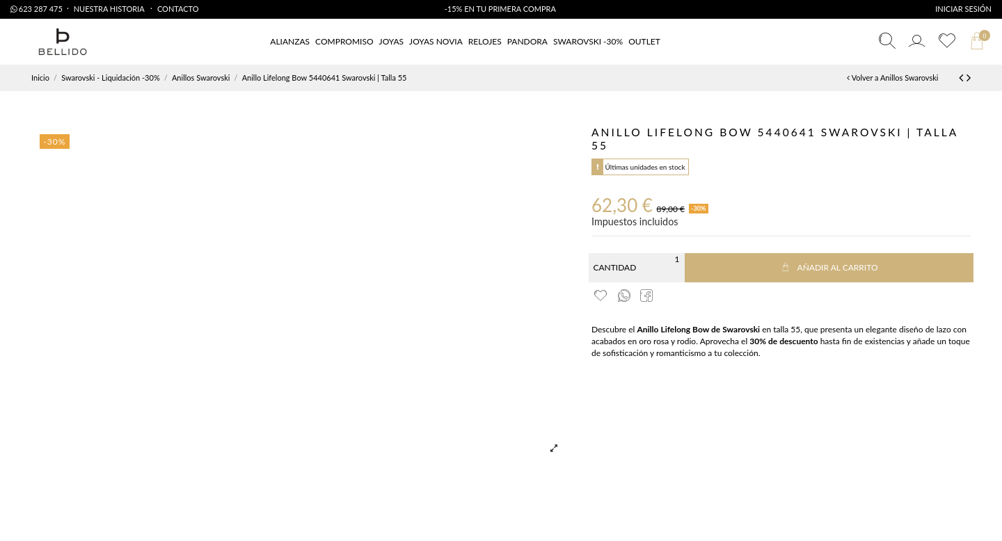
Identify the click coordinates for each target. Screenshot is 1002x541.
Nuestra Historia (110, 8)
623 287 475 (36, 8)
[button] (644, 42)
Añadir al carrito (828, 267)
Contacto (178, 8)
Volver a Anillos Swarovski (892, 77)
